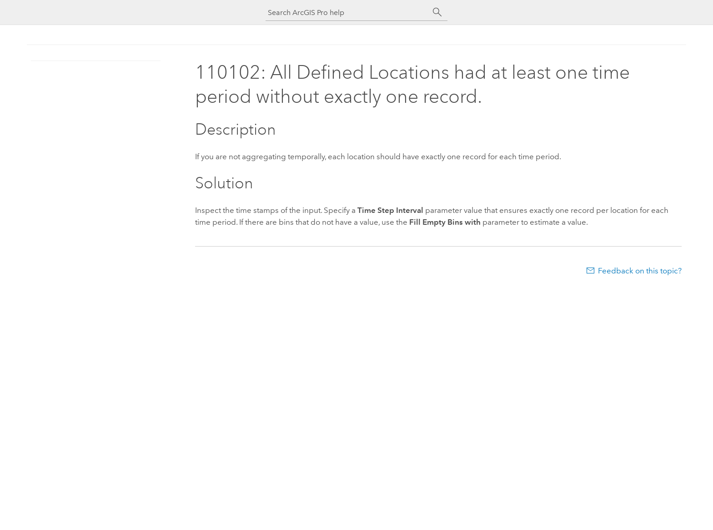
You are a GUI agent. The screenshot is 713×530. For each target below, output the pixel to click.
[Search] (437, 12)
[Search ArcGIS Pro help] (347, 12)
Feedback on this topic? (640, 270)
